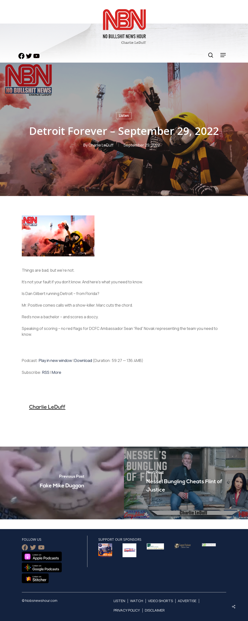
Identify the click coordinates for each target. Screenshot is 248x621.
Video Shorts (160, 600)
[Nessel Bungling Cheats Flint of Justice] (186, 483)
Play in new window (55, 360)
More (56, 372)
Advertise (187, 600)
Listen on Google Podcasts (42, 567)
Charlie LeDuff (101, 145)
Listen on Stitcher (35, 578)
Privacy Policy (127, 610)
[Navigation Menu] (223, 55)
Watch (136, 600)
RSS (45, 372)
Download (83, 360)
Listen (124, 115)
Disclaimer (155, 610)
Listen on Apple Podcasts (42, 556)
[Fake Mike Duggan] (62, 483)
